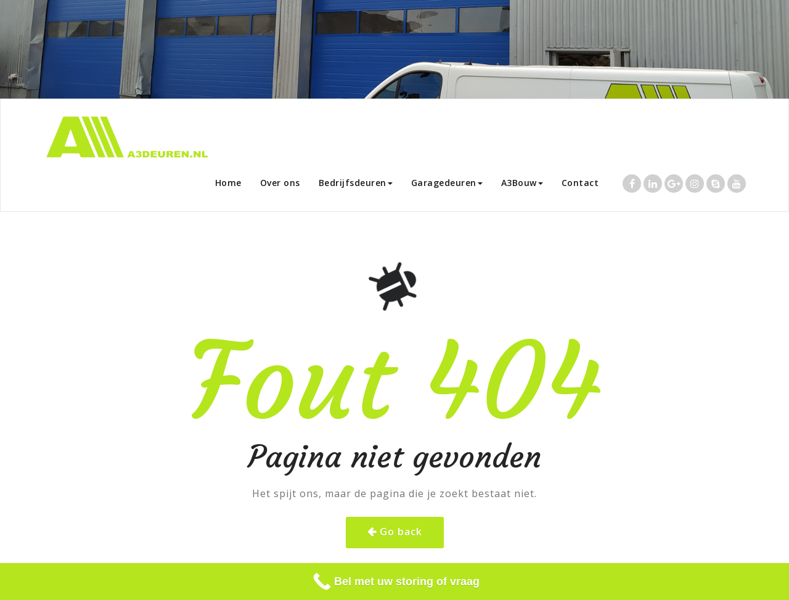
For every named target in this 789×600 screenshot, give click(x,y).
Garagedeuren (447, 183)
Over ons (280, 183)
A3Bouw (522, 183)
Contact (580, 183)
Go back (401, 531)
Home (228, 183)
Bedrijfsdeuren (356, 183)
